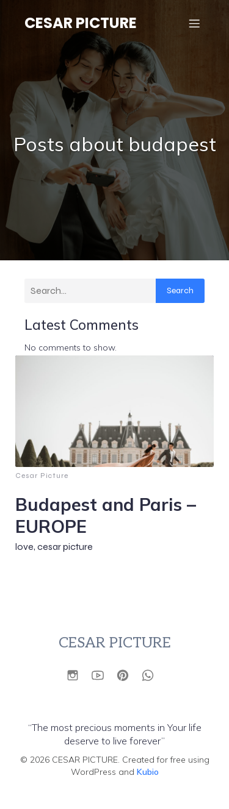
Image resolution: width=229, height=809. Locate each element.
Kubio (148, 771)
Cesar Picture (41, 475)
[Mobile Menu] (194, 23)
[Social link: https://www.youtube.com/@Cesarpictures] (102, 674)
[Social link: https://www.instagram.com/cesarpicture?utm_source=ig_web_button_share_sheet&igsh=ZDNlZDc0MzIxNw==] (77, 674)
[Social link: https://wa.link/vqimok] (152, 674)
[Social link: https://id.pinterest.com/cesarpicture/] (127, 674)
